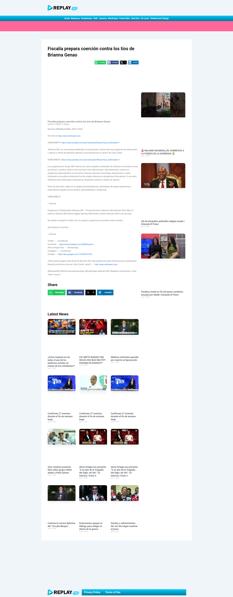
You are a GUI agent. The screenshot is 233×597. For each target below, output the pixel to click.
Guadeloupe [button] (86, 18)
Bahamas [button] (75, 18)
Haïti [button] (95, 18)
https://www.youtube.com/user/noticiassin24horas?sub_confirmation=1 (93, 143)
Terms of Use (112, 592)
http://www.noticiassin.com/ (107, 264)
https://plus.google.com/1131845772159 (76, 254)
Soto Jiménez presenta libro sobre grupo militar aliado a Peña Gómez (60, 470)
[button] (100, 63)
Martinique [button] (113, 18)
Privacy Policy (92, 592)
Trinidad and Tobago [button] (159, 18)
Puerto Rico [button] (124, 18)
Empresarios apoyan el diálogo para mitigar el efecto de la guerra (90, 526)
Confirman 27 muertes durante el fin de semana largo (60, 416)
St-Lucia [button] (145, 18)
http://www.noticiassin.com (70, 136)
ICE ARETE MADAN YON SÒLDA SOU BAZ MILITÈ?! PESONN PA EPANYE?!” (92, 360)
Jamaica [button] (103, 18)
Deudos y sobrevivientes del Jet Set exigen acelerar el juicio (124, 526)
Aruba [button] (67, 18)
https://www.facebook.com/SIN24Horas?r (78, 244)
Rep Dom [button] (135, 18)
